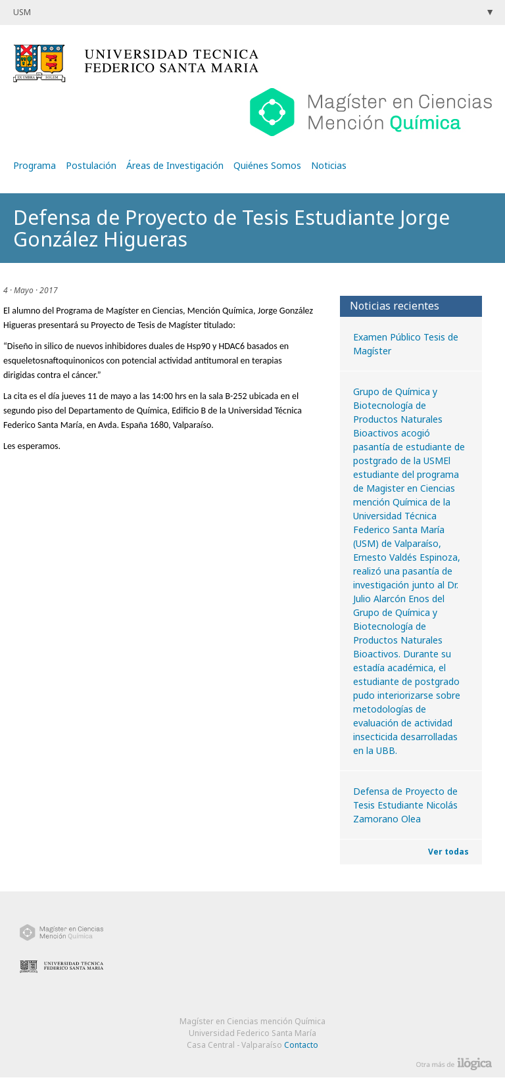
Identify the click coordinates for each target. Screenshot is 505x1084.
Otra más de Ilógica (454, 1064)
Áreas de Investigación (175, 165)
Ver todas (448, 851)
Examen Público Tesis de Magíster (405, 344)
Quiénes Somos (267, 165)
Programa (34, 165)
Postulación (91, 165)
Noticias (329, 165)
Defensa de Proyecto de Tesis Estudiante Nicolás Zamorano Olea (405, 805)
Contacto (301, 1044)
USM (22, 12)
